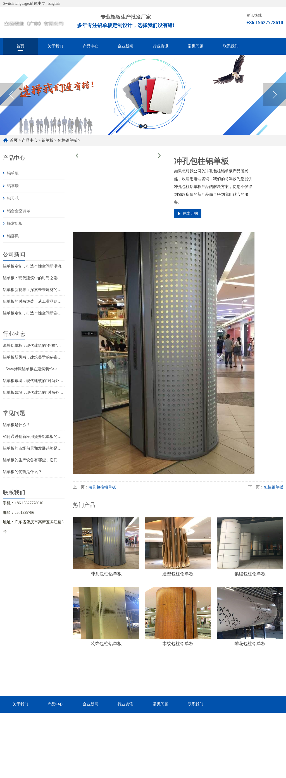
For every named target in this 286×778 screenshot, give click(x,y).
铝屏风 (13, 236)
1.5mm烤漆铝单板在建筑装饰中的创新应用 (39, 369)
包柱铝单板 (273, 487)
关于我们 (55, 46)
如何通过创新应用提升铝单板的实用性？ (38, 437)
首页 (20, 46)
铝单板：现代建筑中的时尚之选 (30, 278)
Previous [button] (11, 101)
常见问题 (195, 46)
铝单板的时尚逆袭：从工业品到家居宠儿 (38, 301)
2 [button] (145, 133)
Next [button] (274, 101)
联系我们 (231, 46)
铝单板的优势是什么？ (22, 472)
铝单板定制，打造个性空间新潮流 (32, 266)
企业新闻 (125, 46)
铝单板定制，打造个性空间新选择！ (34, 313)
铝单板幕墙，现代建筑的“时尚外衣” (34, 381)
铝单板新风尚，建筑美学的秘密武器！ (36, 357)
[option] (143, 101)
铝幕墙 (13, 186)
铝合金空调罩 (18, 211)
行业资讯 (160, 46)
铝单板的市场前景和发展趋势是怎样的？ (38, 448)
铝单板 (13, 173)
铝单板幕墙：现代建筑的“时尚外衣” (34, 392)
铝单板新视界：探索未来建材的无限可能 (38, 290)
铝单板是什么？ (16, 425)
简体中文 (38, 3)
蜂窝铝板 (15, 223)
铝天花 (13, 198)
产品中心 (90, 46)
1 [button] (141, 133)
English (54, 3)
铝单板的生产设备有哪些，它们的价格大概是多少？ (48, 460)
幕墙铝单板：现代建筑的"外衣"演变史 (35, 345)
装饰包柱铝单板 (102, 487)
